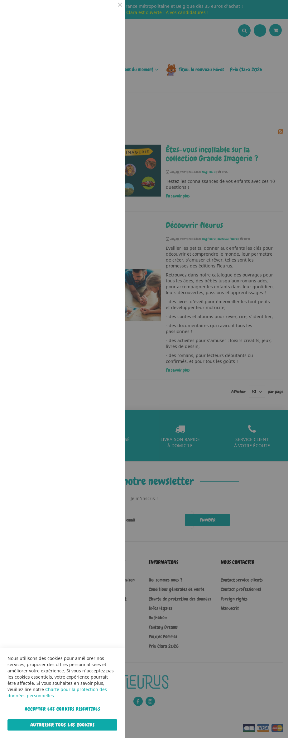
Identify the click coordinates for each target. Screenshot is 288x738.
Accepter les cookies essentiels (62, 709)
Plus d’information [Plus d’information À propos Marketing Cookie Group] (101, 195)
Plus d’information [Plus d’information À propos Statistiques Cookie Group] (101, 129)
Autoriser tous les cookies (62, 725)
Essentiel (107, 12)
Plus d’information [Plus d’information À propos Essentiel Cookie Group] (101, 57)
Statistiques (107, 84)
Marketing (107, 156)
